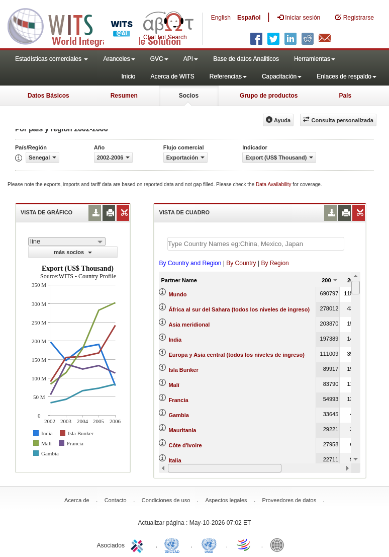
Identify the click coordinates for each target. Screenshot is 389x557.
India (174, 340)
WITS (100, 25)
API (190, 58)
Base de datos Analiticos (246, 58)
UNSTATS (209, 544)
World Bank (279, 544)
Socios (189, 95)
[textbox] (255, 244)
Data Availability (274, 184)
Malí (173, 385)
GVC (159, 58)
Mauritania (182, 430)
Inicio (128, 76)
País (345, 95)
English (221, 17)
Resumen (124, 95)
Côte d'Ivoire (185, 445)
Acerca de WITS (172, 76)
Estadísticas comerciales (51, 58)
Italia (174, 460)
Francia (178, 400)
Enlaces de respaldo (346, 76)
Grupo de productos (269, 95)
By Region (274, 263)
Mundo (177, 294)
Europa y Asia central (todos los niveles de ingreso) (236, 355)
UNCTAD (174, 544)
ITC (139, 544)
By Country (241, 263)
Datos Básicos (48, 95)
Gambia (178, 415)
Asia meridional (189, 325)
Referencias (228, 76)
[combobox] (67, 241)
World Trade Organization (244, 544)
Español (249, 17)
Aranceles (119, 58)
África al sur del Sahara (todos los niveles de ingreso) (239, 309)
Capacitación (282, 76)
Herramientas (314, 58)
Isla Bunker (183, 370)
